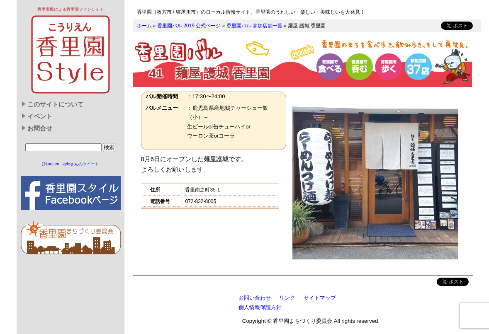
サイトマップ (320, 298)
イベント (39, 116)
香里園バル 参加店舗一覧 (254, 26)
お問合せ (39, 128)
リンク (287, 298)
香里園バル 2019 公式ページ (189, 26)
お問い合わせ (254, 298)
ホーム (144, 26)
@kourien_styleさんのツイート (70, 164)
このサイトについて (55, 104)
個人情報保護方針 (260, 307)
